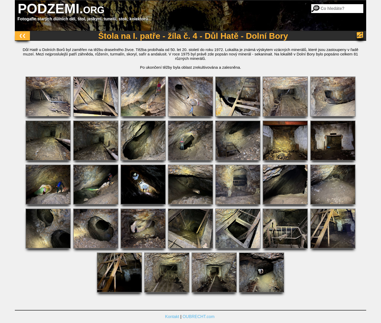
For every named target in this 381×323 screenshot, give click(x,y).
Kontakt (172, 316)
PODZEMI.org (61, 8)
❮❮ (22, 35)
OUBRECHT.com (199, 316)
